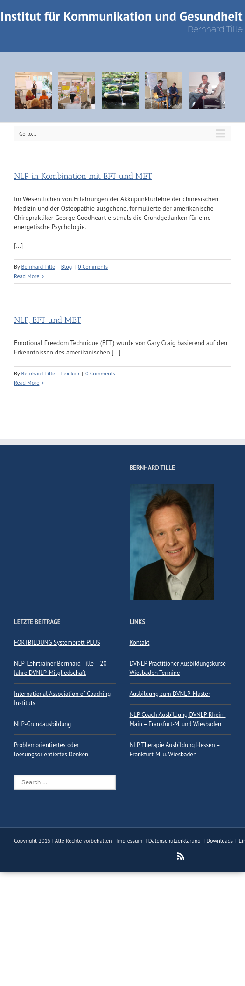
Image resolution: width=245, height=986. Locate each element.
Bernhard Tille (38, 266)
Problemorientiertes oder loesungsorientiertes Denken (51, 749)
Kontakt (140, 642)
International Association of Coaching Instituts (62, 698)
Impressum (129, 840)
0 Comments (93, 266)
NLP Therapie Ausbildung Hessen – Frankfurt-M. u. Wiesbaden (175, 749)
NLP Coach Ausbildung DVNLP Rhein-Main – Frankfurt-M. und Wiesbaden (178, 719)
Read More (26, 275)
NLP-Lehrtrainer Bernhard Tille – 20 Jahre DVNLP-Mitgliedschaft (60, 668)
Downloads (219, 840)
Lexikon (70, 373)
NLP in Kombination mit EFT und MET (83, 176)
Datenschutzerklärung (174, 840)
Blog (66, 266)
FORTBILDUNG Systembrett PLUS (57, 642)
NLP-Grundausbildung (42, 724)
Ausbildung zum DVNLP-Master (170, 694)
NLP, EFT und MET (47, 320)
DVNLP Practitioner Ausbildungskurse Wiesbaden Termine (178, 668)
